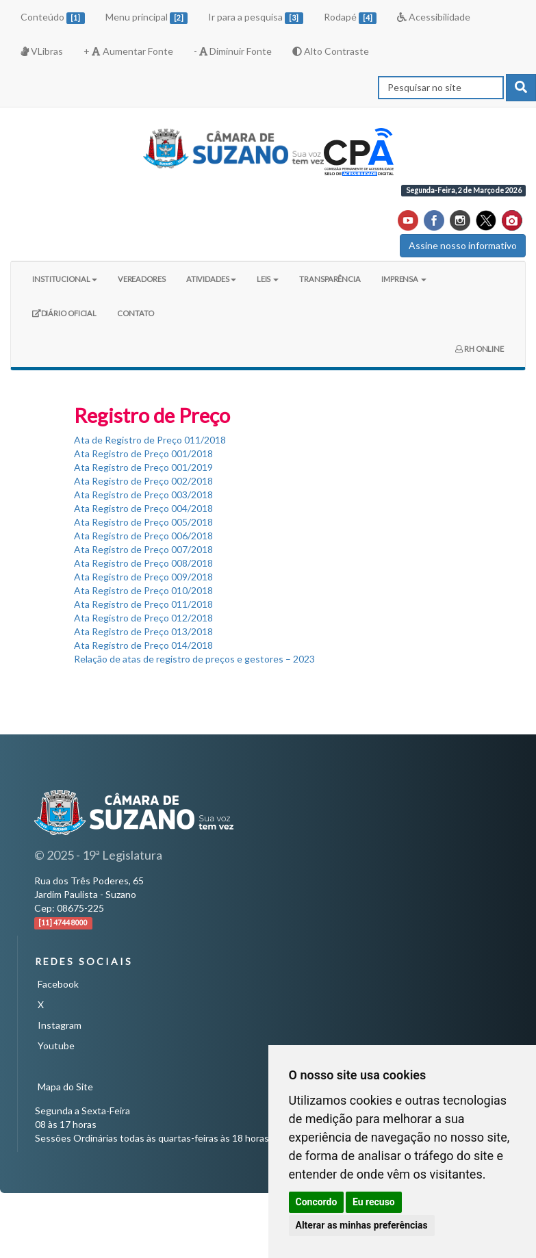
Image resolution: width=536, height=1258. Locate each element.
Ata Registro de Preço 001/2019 (143, 467)
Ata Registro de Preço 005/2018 (143, 522)
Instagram (59, 1025)
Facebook (58, 984)
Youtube (56, 1045)
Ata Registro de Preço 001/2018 (143, 453)
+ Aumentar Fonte (128, 51)
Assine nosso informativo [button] (463, 245)
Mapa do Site (65, 1086)
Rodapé (350, 17)
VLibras (42, 51)
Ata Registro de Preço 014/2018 (143, 645)
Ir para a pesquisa (255, 17)
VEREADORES (142, 278)
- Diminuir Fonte (233, 51)
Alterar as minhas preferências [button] (362, 1225)
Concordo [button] (316, 1201)
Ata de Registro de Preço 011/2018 (150, 440)
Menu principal (146, 17)
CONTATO (135, 313)
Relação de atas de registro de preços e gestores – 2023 (194, 659)
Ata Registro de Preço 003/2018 (143, 494)
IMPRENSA (403, 278)
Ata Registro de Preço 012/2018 (143, 618)
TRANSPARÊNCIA (330, 278)
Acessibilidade (433, 17)
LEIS (268, 278)
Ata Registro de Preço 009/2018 (143, 576)
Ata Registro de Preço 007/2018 (143, 549)
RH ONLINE (479, 348)
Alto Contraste (330, 51)
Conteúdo (53, 17)
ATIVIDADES (211, 278)
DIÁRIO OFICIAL (64, 318)
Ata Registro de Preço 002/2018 (143, 481)
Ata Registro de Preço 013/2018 (143, 631)
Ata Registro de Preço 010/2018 (143, 590)
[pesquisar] (521, 87)
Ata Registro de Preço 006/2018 (143, 535)
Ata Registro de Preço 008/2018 (143, 563)
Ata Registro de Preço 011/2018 (143, 604)
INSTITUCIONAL (64, 278)
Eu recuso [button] (374, 1201)
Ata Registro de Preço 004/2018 (143, 508)
